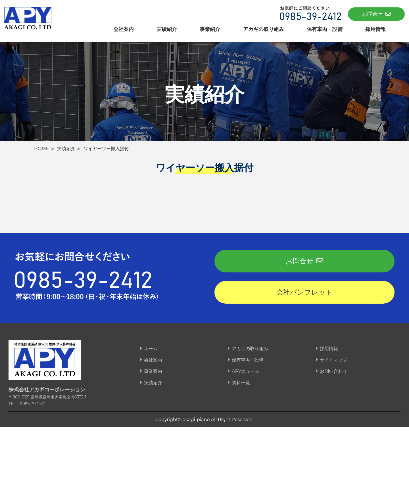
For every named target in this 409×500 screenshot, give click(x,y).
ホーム (151, 421)
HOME (41, 148)
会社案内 (123, 29)
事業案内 (153, 444)
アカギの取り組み (263, 29)
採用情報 (375, 29)
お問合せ (376, 14)
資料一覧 (241, 455)
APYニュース (245, 444)
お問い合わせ (333, 444)
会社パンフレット (304, 365)
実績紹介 (166, 29)
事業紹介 (210, 29)
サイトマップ (333, 432)
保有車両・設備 (325, 29)
